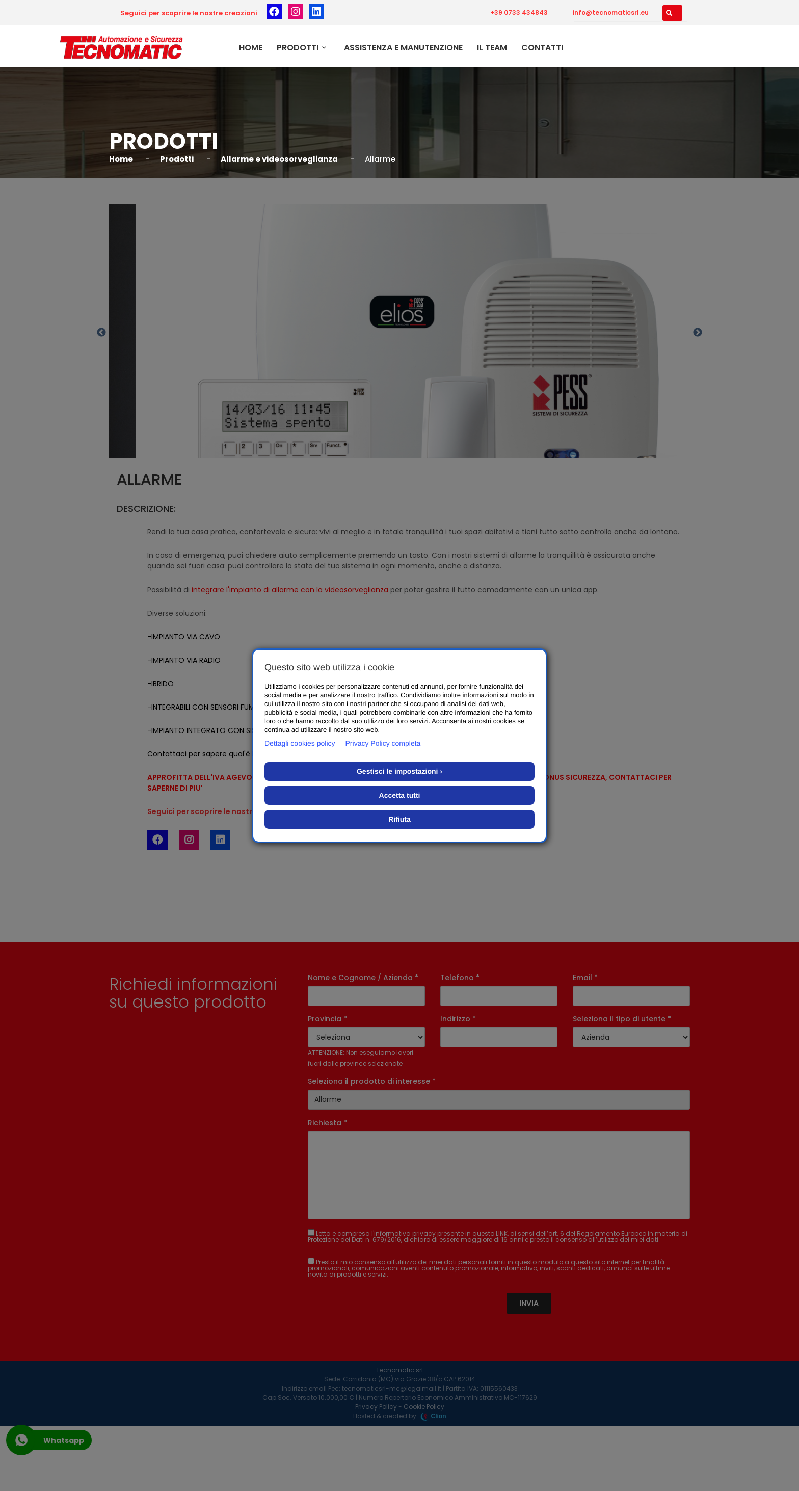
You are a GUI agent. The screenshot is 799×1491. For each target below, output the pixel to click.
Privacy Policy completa (383, 743)
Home (250, 47)
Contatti (542, 47)
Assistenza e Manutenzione (403, 47)
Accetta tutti (399, 795)
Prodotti (303, 47)
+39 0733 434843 (519, 12)
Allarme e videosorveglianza (279, 159)
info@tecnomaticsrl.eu (611, 12)
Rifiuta (399, 819)
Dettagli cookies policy (299, 743)
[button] (672, 13)
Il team (492, 47)
